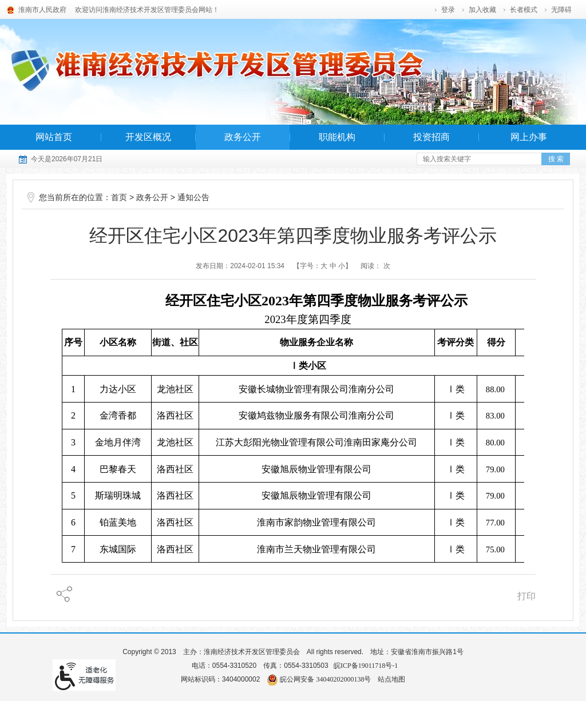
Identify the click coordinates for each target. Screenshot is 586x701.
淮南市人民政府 (42, 10)
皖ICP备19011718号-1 (366, 666)
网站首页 (53, 137)
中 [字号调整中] (333, 266)
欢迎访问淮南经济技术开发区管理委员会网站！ (147, 10)
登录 (448, 10)
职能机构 (337, 137)
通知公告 (193, 197)
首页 (119, 197)
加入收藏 (482, 10)
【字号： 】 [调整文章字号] (322, 266)
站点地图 (391, 679)
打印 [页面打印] (526, 596)
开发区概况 (148, 137)
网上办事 (528, 137)
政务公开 (242, 137)
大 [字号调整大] (323, 266)
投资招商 (431, 137)
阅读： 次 (375, 266)
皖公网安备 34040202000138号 (319, 679)
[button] (524, 9)
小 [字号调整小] (341, 266)
